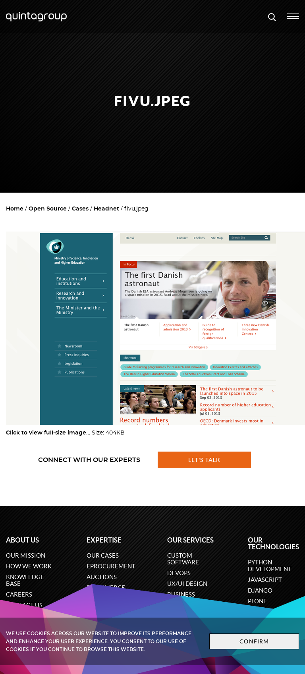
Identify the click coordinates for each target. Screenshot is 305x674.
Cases (80, 209)
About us (22, 540)
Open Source (48, 209)
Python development (269, 565)
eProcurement (111, 566)
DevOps (179, 573)
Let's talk (204, 460)
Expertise (104, 540)
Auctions (102, 577)
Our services (190, 540)
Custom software (183, 559)
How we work (29, 566)
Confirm (254, 641)
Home (14, 209)
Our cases (103, 555)
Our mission (25, 555)
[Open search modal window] (272, 16)
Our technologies (273, 543)
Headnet (106, 209)
